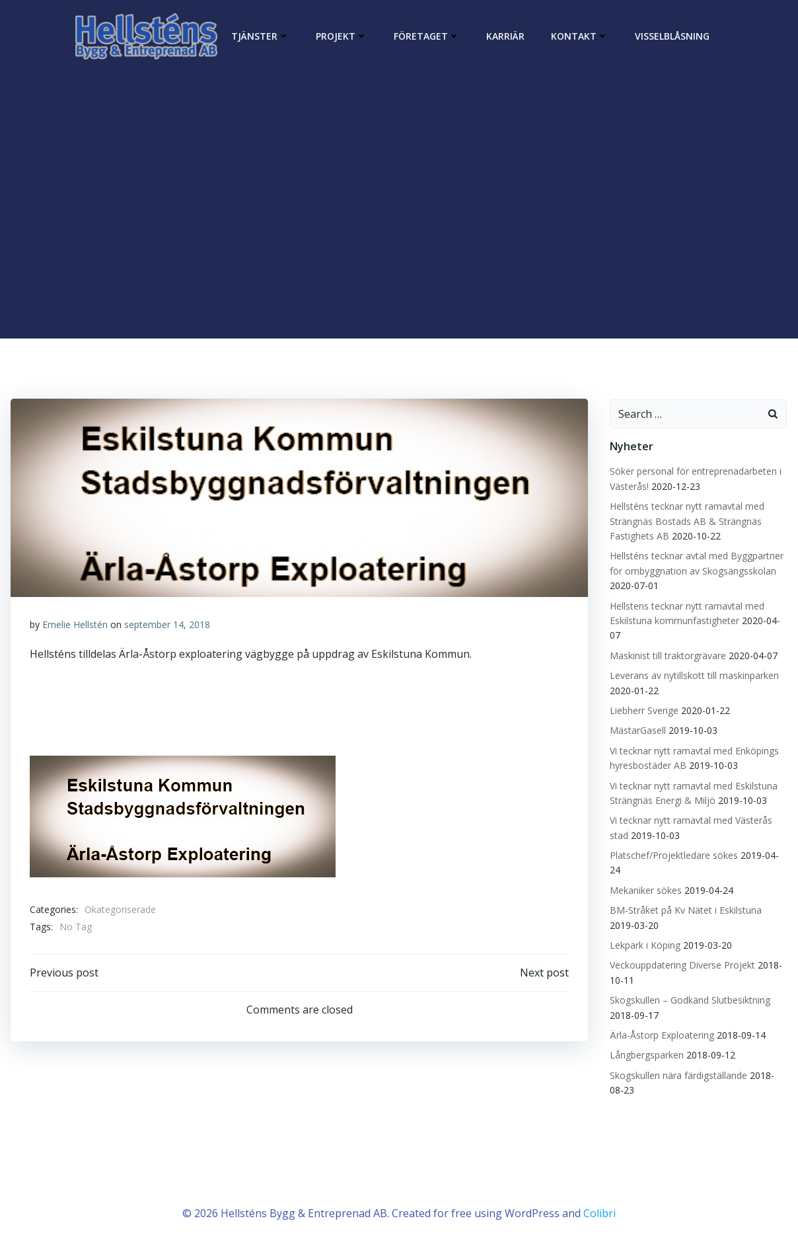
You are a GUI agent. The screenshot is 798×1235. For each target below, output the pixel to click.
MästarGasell (636, 729)
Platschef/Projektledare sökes (672, 854)
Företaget (427, 36)
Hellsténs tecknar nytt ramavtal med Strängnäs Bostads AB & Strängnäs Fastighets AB (685, 519)
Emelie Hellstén (75, 624)
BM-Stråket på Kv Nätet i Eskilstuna (684, 894)
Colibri (599, 1195)
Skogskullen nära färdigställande (677, 1059)
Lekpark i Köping (643, 929)
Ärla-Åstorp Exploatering (660, 1019)
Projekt (341, 36)
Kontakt (579, 36)
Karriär (505, 36)
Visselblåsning (672, 36)
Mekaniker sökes (644, 874)
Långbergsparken (645, 1039)
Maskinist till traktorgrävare (666, 654)
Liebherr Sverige (642, 709)
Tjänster (260, 36)
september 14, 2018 (167, 624)
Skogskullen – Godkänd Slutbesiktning (688, 984)
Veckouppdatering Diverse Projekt (681, 949)
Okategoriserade (120, 910)
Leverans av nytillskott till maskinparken (693, 674)
